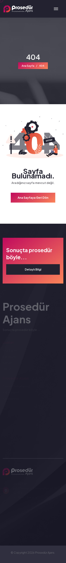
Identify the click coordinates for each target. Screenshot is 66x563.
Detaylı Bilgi (33, 269)
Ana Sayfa (28, 65)
